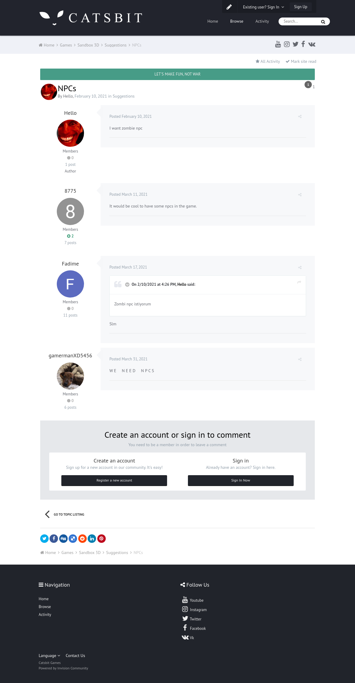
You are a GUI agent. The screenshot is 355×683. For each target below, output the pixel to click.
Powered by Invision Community (63, 668)
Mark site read (301, 61)
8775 (70, 190)
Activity (262, 21)
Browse (237, 21)
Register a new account (114, 480)
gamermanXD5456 (70, 355)
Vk (187, 637)
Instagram (194, 609)
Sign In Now (240, 480)
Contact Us (75, 655)
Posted (131, 116)
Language (49, 655)
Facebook (193, 627)
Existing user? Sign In (263, 7)
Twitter (191, 618)
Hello (68, 96)
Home (212, 21)
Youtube (192, 599)
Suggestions (124, 96)
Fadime (70, 263)
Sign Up (300, 6)
